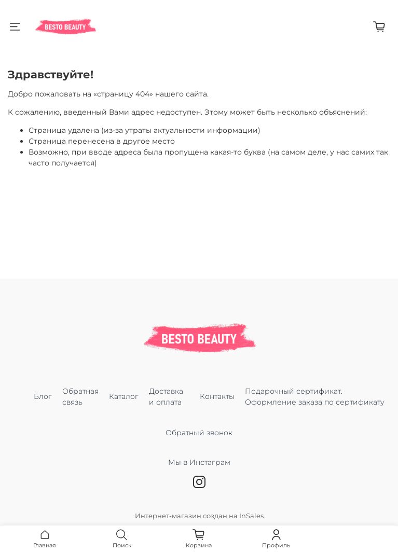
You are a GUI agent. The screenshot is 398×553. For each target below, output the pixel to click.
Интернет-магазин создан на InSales (199, 516)
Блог (43, 396)
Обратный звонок (199, 432)
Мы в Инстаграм (199, 468)
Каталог (124, 396)
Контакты (217, 396)
